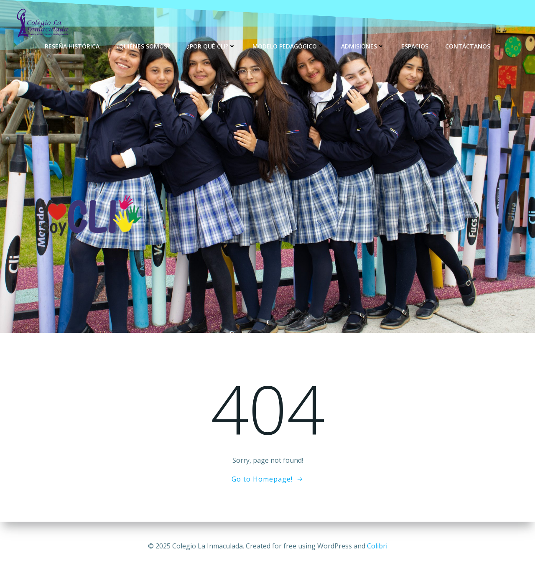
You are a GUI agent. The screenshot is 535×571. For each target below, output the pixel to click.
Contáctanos (467, 46)
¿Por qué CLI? (211, 46)
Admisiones (363, 46)
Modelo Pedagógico (288, 46)
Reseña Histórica (72, 46)
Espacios (414, 46)
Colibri (377, 546)
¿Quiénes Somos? (143, 46)
